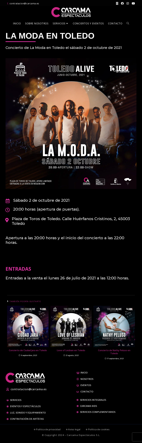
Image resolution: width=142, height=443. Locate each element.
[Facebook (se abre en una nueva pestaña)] (121, 3)
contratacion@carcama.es (24, 3)
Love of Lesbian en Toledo (71, 349)
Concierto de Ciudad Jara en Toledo (28, 349)
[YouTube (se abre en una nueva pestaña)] (132, 3)
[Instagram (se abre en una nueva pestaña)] (126, 3)
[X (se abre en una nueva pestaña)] (115, 3)
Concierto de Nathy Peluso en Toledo (114, 351)
